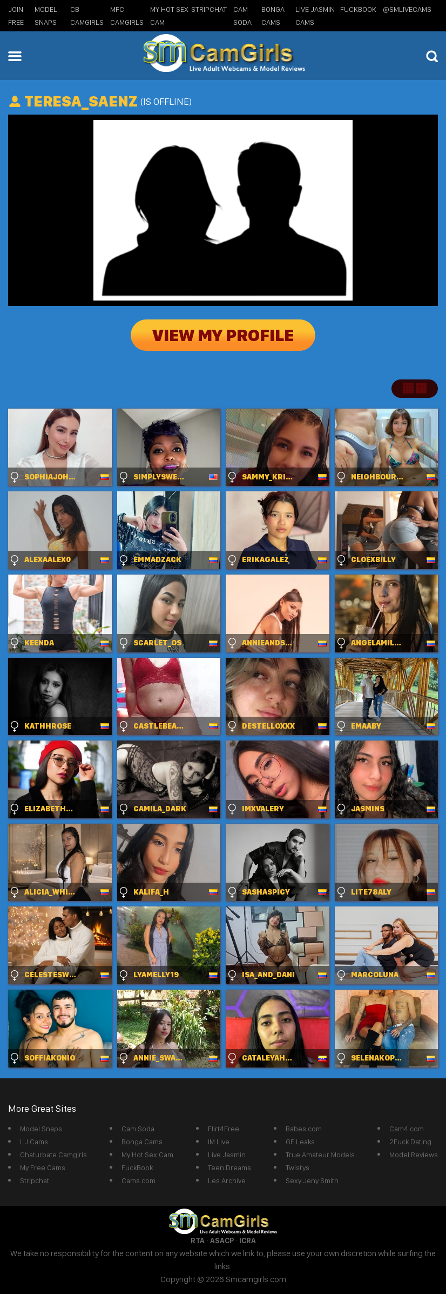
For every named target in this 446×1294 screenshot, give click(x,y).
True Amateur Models (320, 1154)
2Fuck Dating (410, 1141)
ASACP (222, 1240)
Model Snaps (41, 1128)
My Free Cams (42, 1167)
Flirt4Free (223, 1128)
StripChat (209, 9)
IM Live (218, 1141)
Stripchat (34, 1180)
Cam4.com (406, 1128)
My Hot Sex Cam (147, 1154)
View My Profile (223, 335)
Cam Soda (137, 1128)
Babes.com (304, 1128)
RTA (198, 1240)
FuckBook (358, 9)
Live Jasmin (227, 1154)
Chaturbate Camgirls (53, 1154)
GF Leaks (300, 1141)
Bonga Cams (142, 1141)
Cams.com (138, 1180)
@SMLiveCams (407, 9)
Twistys (297, 1167)
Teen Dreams (229, 1167)
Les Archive (227, 1180)
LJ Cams (34, 1141)
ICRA (247, 1240)
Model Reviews (413, 1154)
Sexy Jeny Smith (312, 1180)
